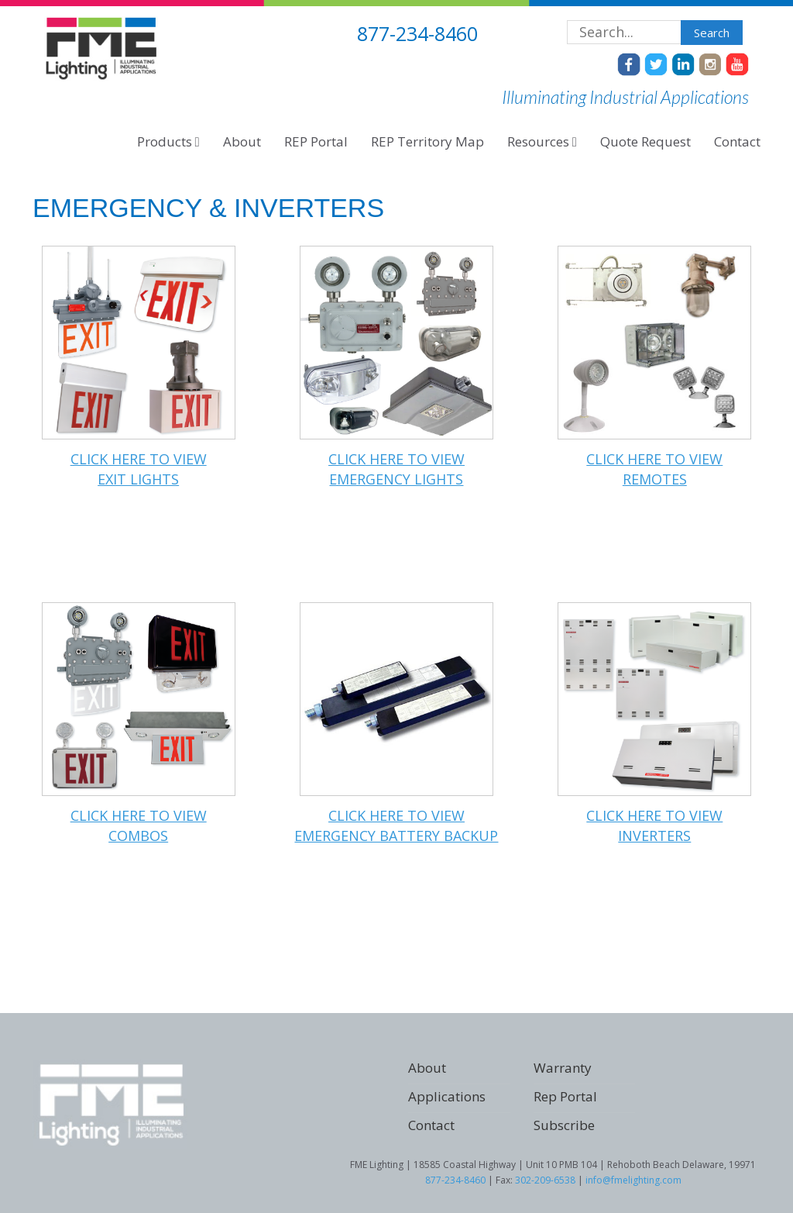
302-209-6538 (545, 1180)
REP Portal (316, 141)
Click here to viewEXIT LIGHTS (138, 469)
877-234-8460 (455, 1180)
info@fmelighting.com (633, 1180)
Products (168, 141)
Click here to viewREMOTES (654, 469)
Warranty (563, 1068)
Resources (542, 141)
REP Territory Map (427, 141)
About (242, 141)
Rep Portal (565, 1096)
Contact (737, 141)
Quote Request (645, 141)
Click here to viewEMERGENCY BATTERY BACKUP (396, 825)
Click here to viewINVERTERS (654, 825)
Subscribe (564, 1125)
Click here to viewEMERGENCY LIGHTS (396, 469)
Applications (447, 1096)
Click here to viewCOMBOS (138, 825)
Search (711, 32)
